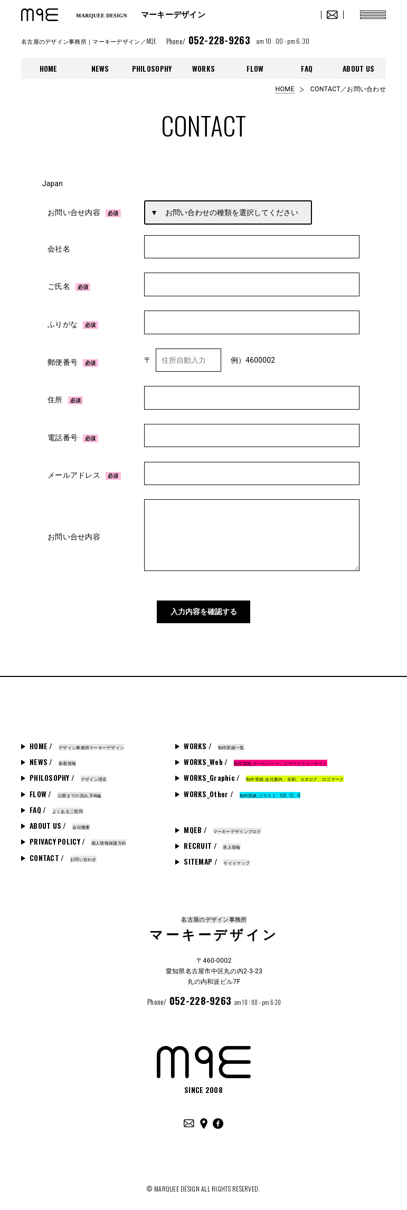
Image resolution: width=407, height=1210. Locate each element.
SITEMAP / (217, 856)
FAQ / (56, 804)
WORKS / (214, 740)
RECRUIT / (212, 840)
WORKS (203, 68)
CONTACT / (63, 852)
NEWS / (53, 756)
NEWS (100, 68)
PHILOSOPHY (152, 68)
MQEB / (222, 824)
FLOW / (65, 788)
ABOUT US (358, 68)
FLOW (255, 68)
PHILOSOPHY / (68, 772)
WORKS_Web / (255, 756)
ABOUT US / (60, 820)
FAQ (307, 68)
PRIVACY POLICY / (78, 836)
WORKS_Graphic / (264, 772)
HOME (49, 68)
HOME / (77, 740)
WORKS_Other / (242, 788)
